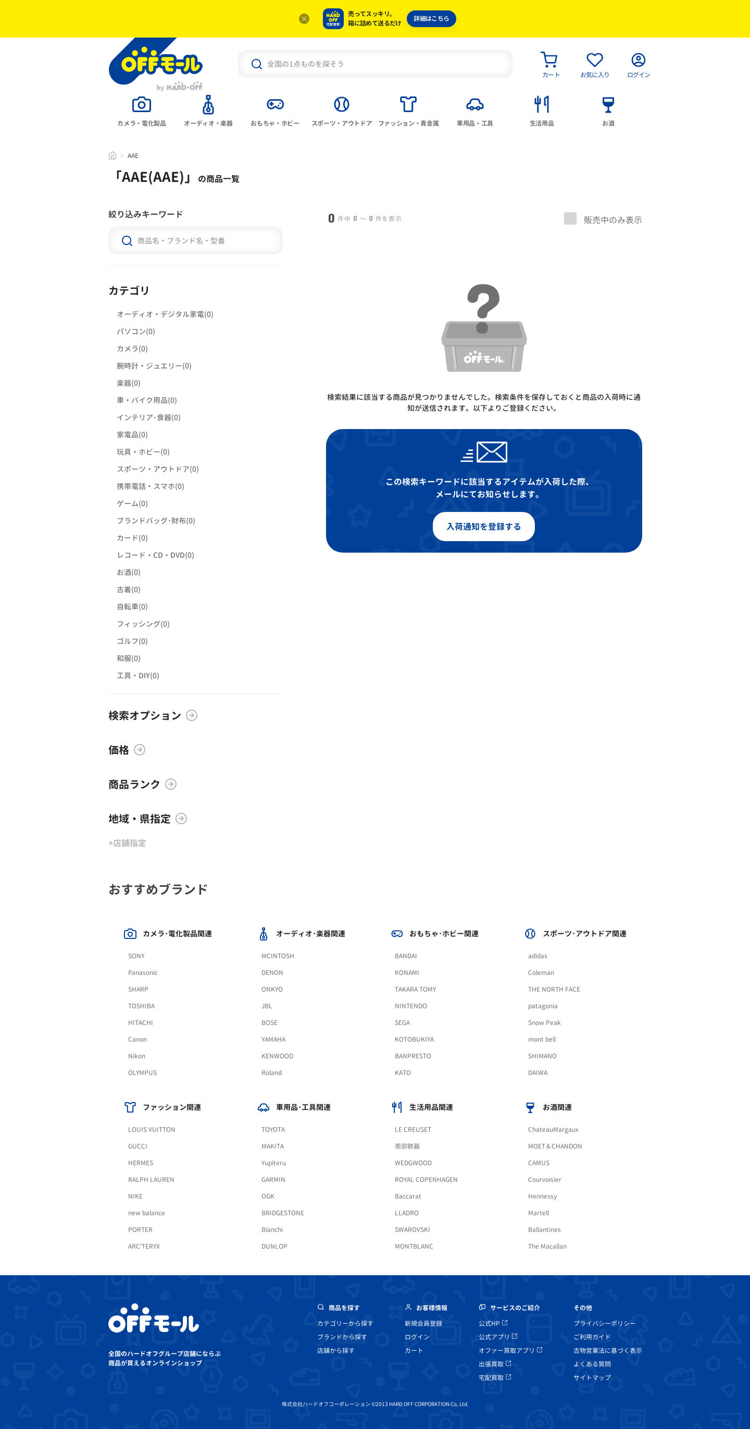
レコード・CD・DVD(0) (155, 555)
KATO (403, 1072)
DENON (272, 972)
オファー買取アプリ (510, 1350)
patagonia (543, 1005)
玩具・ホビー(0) (143, 452)
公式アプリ (498, 1337)
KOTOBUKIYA (414, 1039)
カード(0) (132, 538)
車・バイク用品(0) (147, 400)
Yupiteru (273, 1162)
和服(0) (129, 658)
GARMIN (273, 1179)
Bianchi (272, 1229)
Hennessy (542, 1196)
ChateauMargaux (553, 1129)
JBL (266, 1005)
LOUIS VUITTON (152, 1129)
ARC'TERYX (144, 1246)
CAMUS (538, 1162)
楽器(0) (129, 383)
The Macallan (547, 1246)
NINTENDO (411, 1005)
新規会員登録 (423, 1323)
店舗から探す (336, 1350)
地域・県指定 (148, 818)
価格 (127, 749)
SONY (136, 955)
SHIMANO (542, 1056)
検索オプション (153, 715)
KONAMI (407, 972)
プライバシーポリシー (604, 1323)
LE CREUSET (413, 1129)
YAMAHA (273, 1039)
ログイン (417, 1337)
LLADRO (407, 1212)
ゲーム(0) (132, 503)
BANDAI (406, 955)
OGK (267, 1196)
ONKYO (272, 989)
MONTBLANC (414, 1246)
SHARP (138, 989)
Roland (271, 1072)
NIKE (135, 1196)
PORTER (140, 1229)
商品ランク (142, 784)
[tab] (141, 110)
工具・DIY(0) (138, 675)
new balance (146, 1212)
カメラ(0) (132, 348)
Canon (137, 1039)
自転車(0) (132, 607)
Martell (538, 1212)
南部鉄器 (407, 1146)
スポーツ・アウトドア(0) (158, 469)
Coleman (541, 972)
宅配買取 (495, 1377)
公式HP (493, 1323)
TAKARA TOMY (415, 989)
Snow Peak (544, 1022)
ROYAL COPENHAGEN (426, 1179)
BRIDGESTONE (282, 1212)
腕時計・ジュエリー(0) (154, 366)
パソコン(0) (136, 331)
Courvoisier (544, 1179)
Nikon (136, 1056)
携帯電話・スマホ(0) (150, 486)
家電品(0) (132, 434)
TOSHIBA (141, 1005)
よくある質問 (592, 1364)
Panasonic (143, 972)
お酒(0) (129, 572)
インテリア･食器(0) (149, 417)
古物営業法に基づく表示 (607, 1350)
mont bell (542, 1039)
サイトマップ (592, 1377)
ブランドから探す (342, 1337)
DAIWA (537, 1072)
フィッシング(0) (143, 624)
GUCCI (137, 1146)
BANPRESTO (413, 1056)
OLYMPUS (142, 1072)
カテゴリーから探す (345, 1323)
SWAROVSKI (412, 1229)
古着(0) (129, 589)
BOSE (269, 1022)
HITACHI (140, 1022)
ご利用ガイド (592, 1337)
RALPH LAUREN (151, 1179)
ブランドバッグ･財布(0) (156, 521)
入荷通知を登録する (483, 526)
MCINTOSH (277, 955)
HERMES (140, 1162)
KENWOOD (277, 1056)
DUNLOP (274, 1246)
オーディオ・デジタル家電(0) (165, 314)
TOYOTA (273, 1129)
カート (414, 1350)
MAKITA (272, 1146)
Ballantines (544, 1229)
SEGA (402, 1022)
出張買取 (495, 1364)
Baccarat (408, 1196)
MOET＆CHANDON (555, 1146)
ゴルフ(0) (132, 641)
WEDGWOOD (413, 1162)
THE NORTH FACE (554, 989)
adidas (537, 955)
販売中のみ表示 (603, 219)
